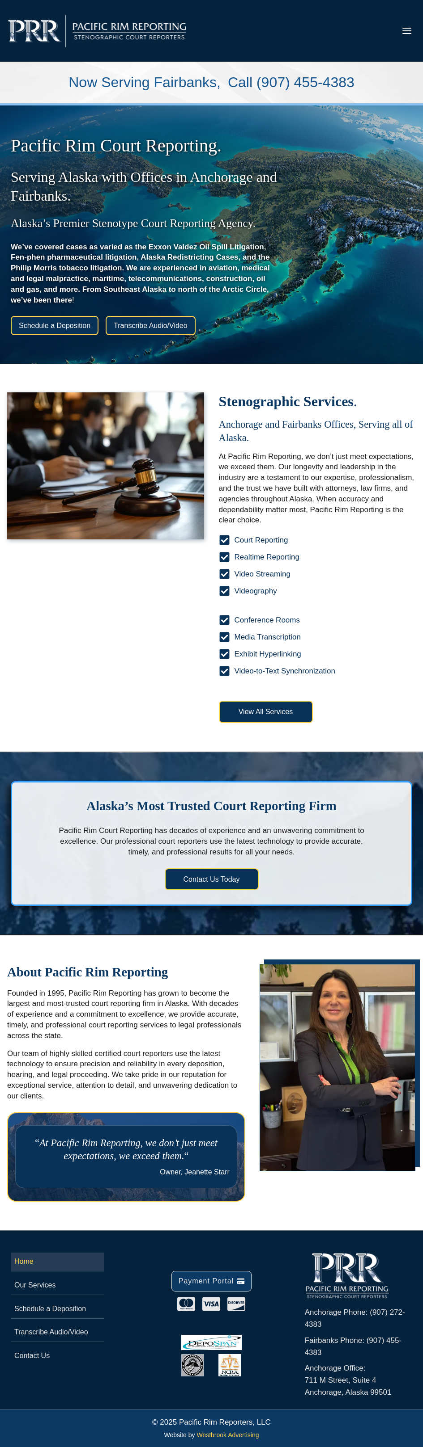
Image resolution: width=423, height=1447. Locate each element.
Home (24, 1261)
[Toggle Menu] (407, 31)
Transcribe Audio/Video (51, 1332)
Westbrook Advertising (228, 1435)
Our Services (35, 1285)
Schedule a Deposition (50, 1308)
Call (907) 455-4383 (291, 82)
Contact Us (32, 1355)
